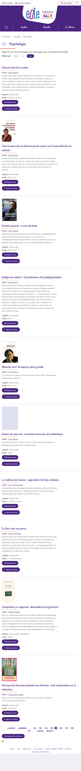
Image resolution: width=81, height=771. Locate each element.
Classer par (6, 56)
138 (60, 728)
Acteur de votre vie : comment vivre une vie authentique (32, 434)
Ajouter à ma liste (12, 109)
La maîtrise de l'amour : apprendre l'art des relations (30, 480)
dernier (50, 731)
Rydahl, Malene (14, 612)
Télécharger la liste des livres (13, 736)
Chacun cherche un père (15, 67)
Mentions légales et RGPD (54, 749)
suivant (40, 731)
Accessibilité (38, 749)
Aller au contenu (7, 3)
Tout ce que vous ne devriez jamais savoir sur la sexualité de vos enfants (36, 148)
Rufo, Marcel (13, 73)
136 (51, 728)
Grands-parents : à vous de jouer (19, 225)
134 (40, 728)
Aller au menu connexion (23, 3)
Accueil (17, 36)
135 (46, 728)
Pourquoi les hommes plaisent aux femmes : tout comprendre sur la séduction (39, 687)
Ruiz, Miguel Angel (16, 485)
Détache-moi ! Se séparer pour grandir (23, 367)
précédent (22, 728)
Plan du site (27, 749)
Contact (12, 749)
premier (11, 728)
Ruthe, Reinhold (15, 533)
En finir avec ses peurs (14, 528)
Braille (47, 27)
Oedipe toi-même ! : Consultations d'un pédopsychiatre (32, 277)
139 (66, 728)
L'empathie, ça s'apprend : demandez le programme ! (30, 607)
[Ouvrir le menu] (70, 28)
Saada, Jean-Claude (16, 694)
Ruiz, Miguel (13, 439)
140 (72, 728)
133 (34, 728)
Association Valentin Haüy (40, 752)
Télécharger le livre (10, 102)
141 (29, 731)
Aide (18, 749)
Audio (24, 27)
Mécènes (68, 749)
